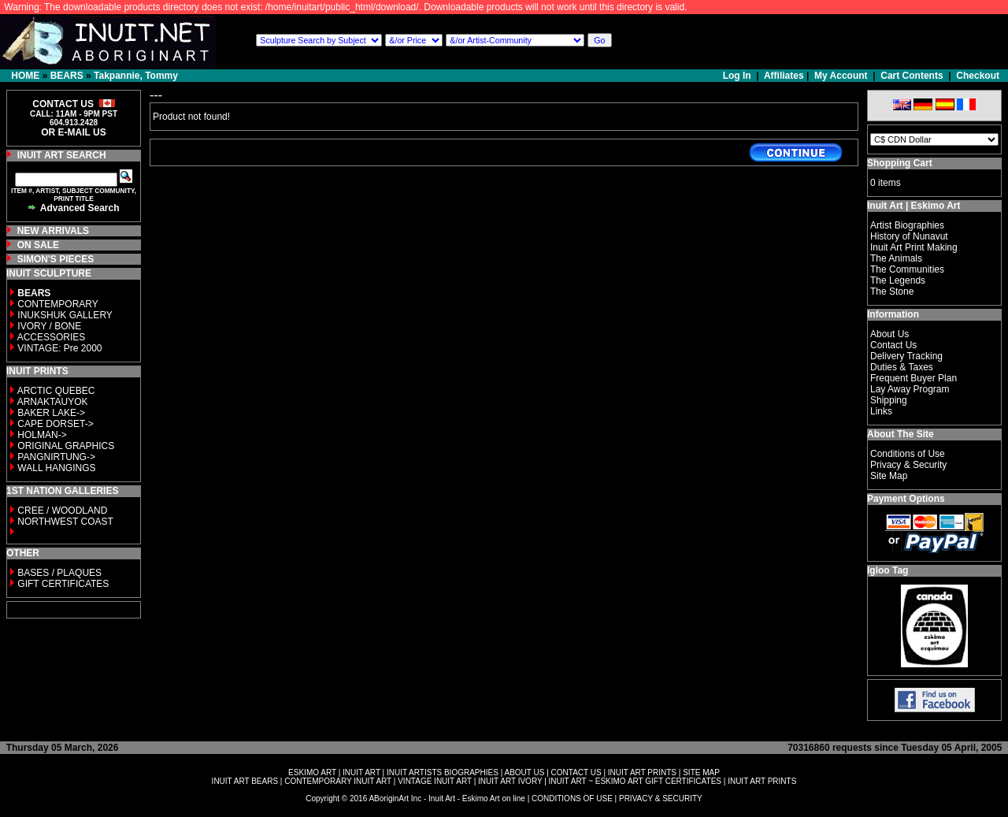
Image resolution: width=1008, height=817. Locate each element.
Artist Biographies (907, 225)
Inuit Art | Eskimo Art (913, 205)
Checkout (977, 75)
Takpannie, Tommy (136, 75)
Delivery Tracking (906, 356)
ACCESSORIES (51, 337)
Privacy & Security (908, 464)
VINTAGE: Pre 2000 (59, 348)
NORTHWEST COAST (64, 521)
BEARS (66, 75)
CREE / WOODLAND (61, 510)
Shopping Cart (899, 163)
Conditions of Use (907, 453)
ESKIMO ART (312, 772)
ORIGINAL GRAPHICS (65, 445)
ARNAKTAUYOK (52, 401)
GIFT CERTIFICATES (63, 583)
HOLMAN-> (41, 434)
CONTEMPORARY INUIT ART (337, 781)
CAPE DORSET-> (55, 423)
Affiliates (784, 75)
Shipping (888, 400)
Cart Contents (911, 75)
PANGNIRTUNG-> (56, 456)
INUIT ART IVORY (510, 781)
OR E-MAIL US (73, 132)
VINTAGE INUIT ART (435, 781)
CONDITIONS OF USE (572, 798)
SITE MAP (701, 772)
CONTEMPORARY (57, 304)
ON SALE (38, 245)
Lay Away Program (910, 389)
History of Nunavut (909, 236)
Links (881, 411)
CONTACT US (576, 772)
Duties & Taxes (901, 367)
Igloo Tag (887, 570)
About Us (889, 334)
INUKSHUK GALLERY (65, 315)
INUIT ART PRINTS (642, 772)
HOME (25, 75)
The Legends (897, 280)
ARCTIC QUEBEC (56, 390)
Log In (738, 75)
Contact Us (893, 345)
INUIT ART (361, 772)
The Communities (907, 269)
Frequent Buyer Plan (913, 378)
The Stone (892, 291)
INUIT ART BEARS (245, 781)
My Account (841, 75)
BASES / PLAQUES (59, 572)
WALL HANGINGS (56, 467)
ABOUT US (524, 772)
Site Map (888, 475)
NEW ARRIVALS (53, 230)
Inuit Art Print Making (914, 247)
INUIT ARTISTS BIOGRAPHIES (442, 772)
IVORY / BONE (49, 326)
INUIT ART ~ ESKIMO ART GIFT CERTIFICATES (635, 781)
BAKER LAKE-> (51, 412)
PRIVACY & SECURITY (660, 798)
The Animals (896, 258)
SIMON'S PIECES (55, 259)
